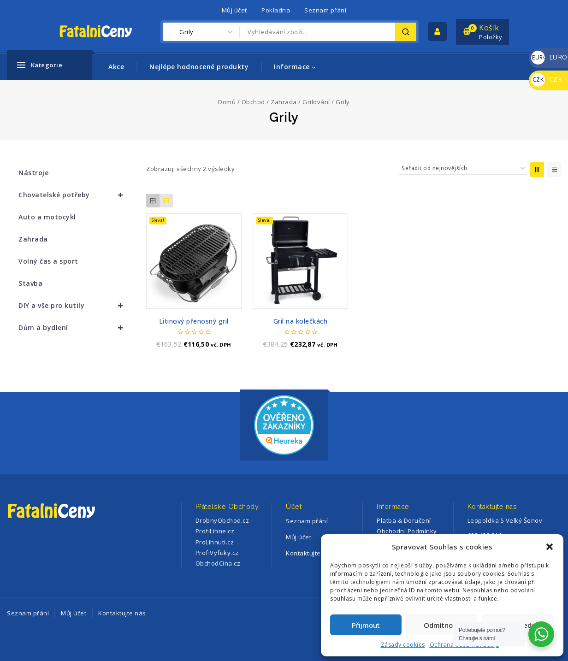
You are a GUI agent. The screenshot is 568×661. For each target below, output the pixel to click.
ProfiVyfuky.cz (217, 553)
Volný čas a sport (48, 261)
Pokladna (275, 10)
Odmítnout (442, 625)
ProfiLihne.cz (215, 531)
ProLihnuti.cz (214, 542)
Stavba (30, 283)
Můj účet (234, 10)
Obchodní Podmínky (407, 531)
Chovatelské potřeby (74, 195)
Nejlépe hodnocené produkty (198, 66)
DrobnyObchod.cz (222, 520)
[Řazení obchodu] (463, 168)
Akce (116, 66)
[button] (549, 546)
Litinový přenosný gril (194, 321)
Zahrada (33, 239)
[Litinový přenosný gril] (194, 261)
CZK (546, 79)
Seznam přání (325, 10)
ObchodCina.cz (218, 563)
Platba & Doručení (404, 520)
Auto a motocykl (47, 216)
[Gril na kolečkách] (300, 261)
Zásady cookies (403, 645)
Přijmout (366, 625)
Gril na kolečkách (300, 321)
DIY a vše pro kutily (74, 306)
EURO (549, 57)
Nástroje (33, 172)
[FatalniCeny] (105, 31)
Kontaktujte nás (122, 613)
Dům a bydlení (74, 328)
